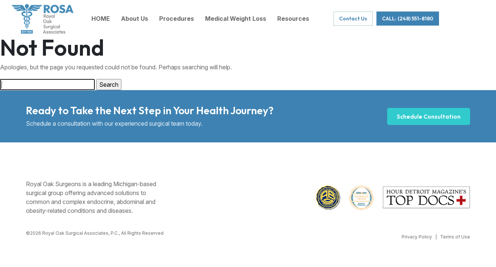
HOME (100, 18)
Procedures (176, 18)
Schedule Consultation (428, 116)
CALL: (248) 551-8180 (407, 18)
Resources (293, 18)
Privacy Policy (417, 237)
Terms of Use (455, 237)
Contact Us (353, 18)
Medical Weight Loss (235, 18)
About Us (134, 18)
